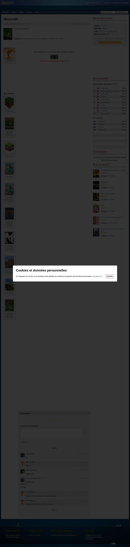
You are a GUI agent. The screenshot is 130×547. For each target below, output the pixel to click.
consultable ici (97, 276)
